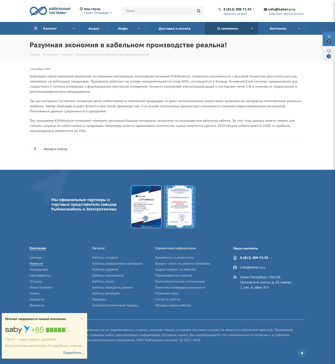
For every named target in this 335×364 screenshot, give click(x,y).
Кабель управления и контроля (117, 263)
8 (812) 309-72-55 (237, 9)
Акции (34, 293)
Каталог (98, 248)
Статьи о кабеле (168, 299)
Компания (38, 248)
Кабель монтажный (107, 275)
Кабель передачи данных (112, 287)
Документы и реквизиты (174, 257)
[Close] (82, 318)
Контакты (37, 299)
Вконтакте (302, 353)
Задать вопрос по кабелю (175, 269)
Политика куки (166, 293)
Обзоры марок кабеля (173, 305)
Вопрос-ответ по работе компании (182, 263)
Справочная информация (175, 248)
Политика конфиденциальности (180, 287)
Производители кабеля (173, 275)
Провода (99, 299)
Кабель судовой (105, 269)
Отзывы (36, 281)
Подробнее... (73, 353)
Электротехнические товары (115, 305)
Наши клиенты (41, 287)
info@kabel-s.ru (281, 9)
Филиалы (37, 305)
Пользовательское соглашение (180, 281)
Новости (36, 263)
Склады (36, 257)
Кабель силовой (105, 257)
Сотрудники (39, 269)
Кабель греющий (105, 293)
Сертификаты (40, 275)
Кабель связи (103, 281)
